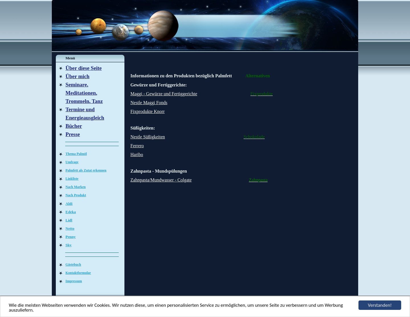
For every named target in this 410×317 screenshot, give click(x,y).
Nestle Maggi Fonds (148, 102)
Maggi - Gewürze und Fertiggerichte (163, 93)
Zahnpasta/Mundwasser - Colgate (161, 179)
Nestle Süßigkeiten (147, 136)
